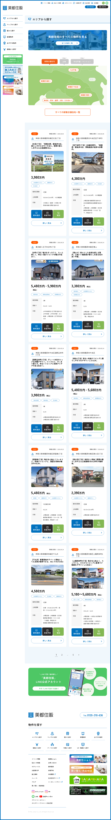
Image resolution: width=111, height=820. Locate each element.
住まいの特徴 (36, 763)
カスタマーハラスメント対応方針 (42, 803)
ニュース (34, 778)
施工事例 (34, 774)
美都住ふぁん (52, 759)
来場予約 (51, 770)
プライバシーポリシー (39, 800)
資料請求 (51, 767)
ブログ (34, 782)
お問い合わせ (52, 763)
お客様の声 (35, 770)
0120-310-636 (93, 715)
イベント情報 (36, 759)
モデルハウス (36, 767)
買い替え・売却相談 (38, 786)
